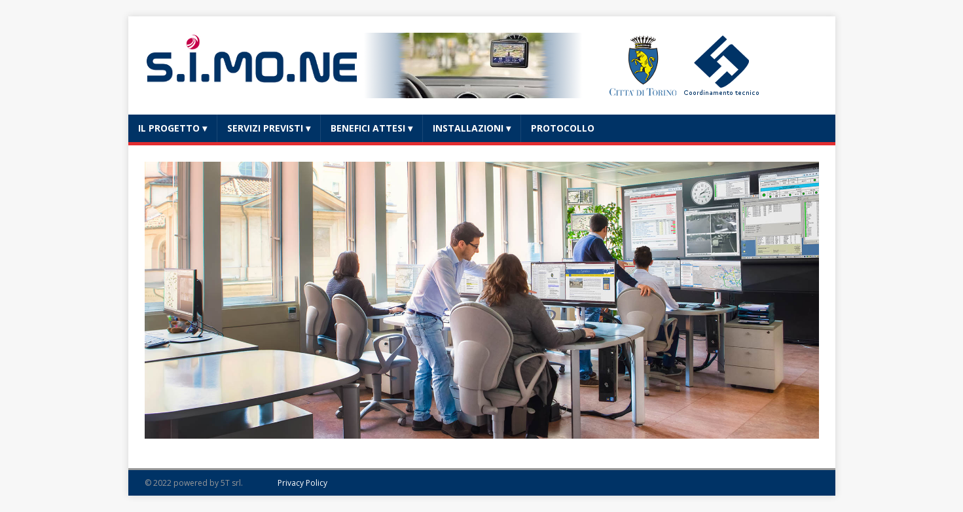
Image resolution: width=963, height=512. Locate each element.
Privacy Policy (302, 482)
